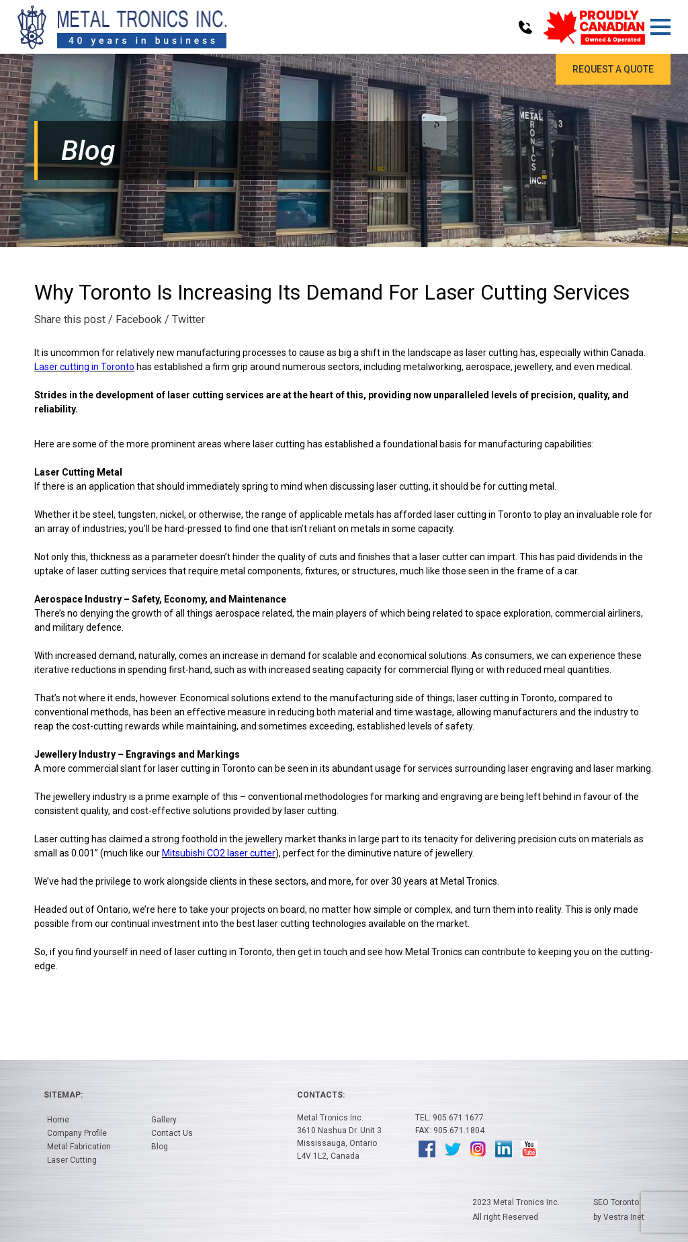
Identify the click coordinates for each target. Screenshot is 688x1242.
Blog (159, 1146)
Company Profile (77, 1133)
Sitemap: (63, 1095)
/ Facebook (135, 319)
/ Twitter (185, 319)
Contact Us (172, 1133)
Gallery (164, 1119)
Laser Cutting (72, 1160)
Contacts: (321, 1095)
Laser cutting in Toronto (84, 366)
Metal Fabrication (79, 1146)
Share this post (69, 319)
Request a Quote (613, 69)
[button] (660, 27)
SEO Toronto (616, 1202)
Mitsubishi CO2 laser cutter (218, 853)
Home (58, 1119)
